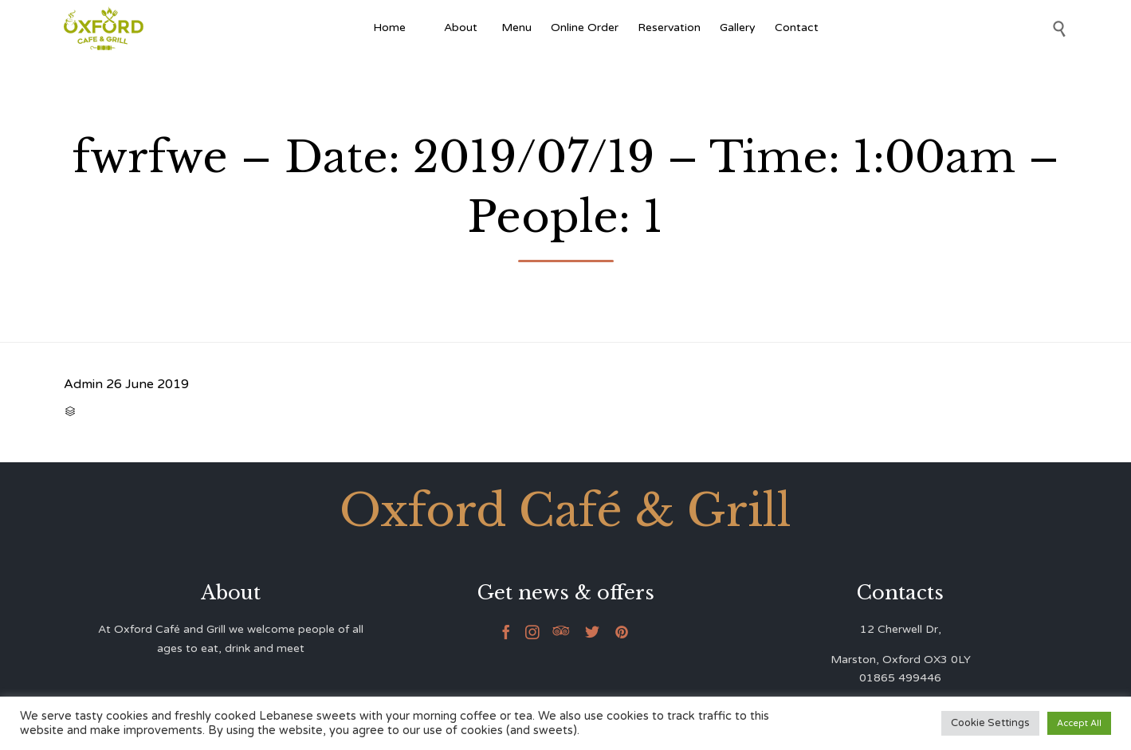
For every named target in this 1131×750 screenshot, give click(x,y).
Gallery (738, 27)
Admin (83, 384)
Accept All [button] (1079, 723)
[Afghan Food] (424, 28)
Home (389, 27)
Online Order (585, 27)
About (463, 27)
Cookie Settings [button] (990, 723)
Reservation (669, 27)
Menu (516, 27)
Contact (797, 27)
